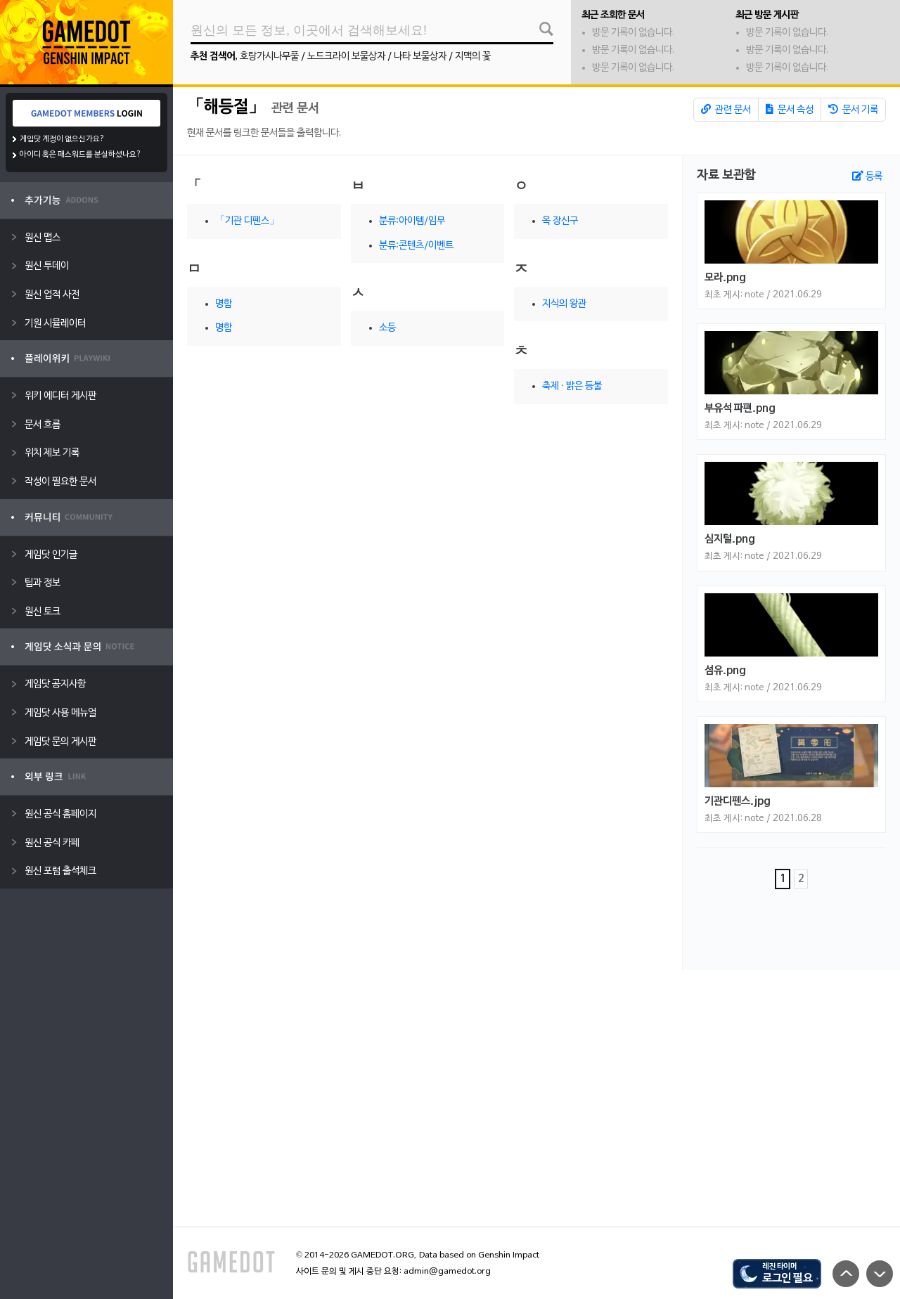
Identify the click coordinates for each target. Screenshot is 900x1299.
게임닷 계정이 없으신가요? (62, 139)
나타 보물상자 (420, 56)
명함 (223, 304)
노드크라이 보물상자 (346, 56)
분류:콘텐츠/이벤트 (416, 245)
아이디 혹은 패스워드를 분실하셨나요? (80, 154)
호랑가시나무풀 (269, 56)
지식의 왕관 (564, 304)
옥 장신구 (560, 221)
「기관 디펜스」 (247, 221)
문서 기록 (853, 109)
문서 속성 (790, 109)
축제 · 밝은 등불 (572, 386)
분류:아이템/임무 (412, 221)
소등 (387, 328)
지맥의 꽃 (473, 56)
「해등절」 (226, 107)
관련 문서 (726, 109)
